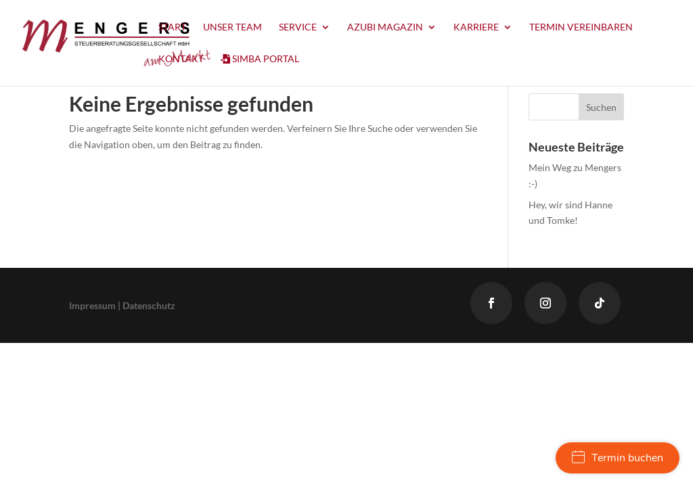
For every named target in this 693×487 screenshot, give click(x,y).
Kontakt (181, 59)
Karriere (476, 27)
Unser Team (232, 27)
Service (298, 27)
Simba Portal (260, 59)
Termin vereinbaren (581, 27)
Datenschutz (148, 305)
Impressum (92, 305)
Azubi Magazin (385, 27)
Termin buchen (617, 457)
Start (172, 27)
